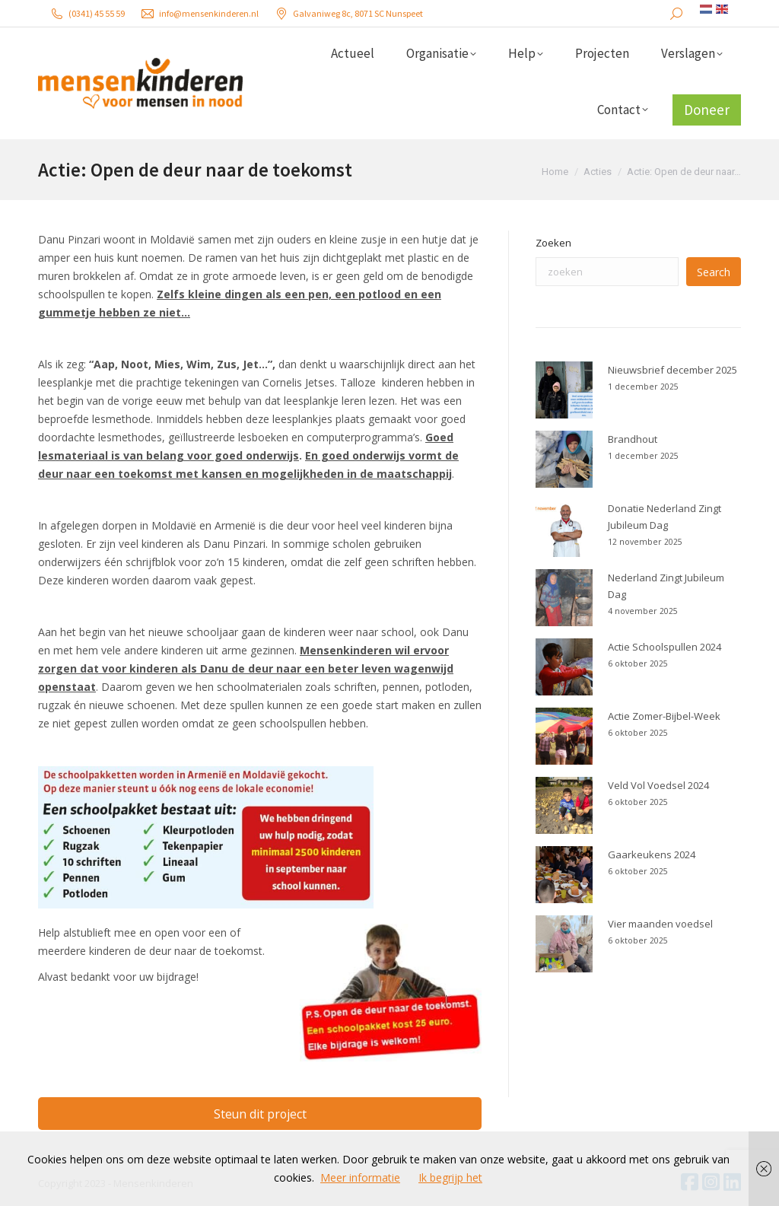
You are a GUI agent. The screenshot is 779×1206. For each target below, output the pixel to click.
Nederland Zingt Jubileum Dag (666, 586)
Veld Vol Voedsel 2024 (658, 785)
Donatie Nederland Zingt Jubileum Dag (664, 516)
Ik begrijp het (450, 1177)
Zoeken (553, 243)
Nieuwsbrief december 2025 (672, 370)
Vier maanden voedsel (660, 924)
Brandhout (632, 439)
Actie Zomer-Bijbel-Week (664, 716)
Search (713, 272)
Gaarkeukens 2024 (651, 854)
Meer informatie (360, 1177)
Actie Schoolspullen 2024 (664, 647)
